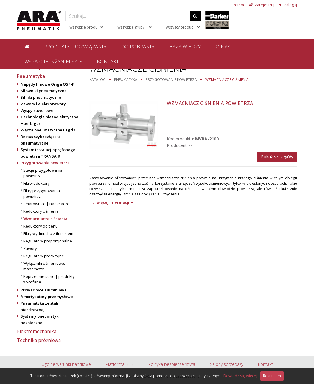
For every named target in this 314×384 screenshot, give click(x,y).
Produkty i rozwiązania (75, 46)
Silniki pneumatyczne (41, 97)
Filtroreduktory (36, 183)
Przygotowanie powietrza (45, 162)
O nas (223, 46)
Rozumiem (272, 375)
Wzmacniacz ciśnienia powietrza (210, 103)
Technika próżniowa (39, 340)
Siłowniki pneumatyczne (44, 90)
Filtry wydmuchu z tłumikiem (48, 233)
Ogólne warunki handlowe (66, 364)
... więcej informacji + (111, 202)
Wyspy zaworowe (37, 110)
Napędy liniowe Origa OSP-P (47, 84)
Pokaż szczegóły (277, 156)
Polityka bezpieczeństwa (171, 364)
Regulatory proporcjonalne (47, 241)
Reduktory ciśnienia (41, 211)
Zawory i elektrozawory (43, 103)
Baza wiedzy (185, 46)
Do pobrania (137, 46)
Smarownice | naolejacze (46, 203)
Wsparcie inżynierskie (53, 61)
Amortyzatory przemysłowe (47, 296)
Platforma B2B (119, 364)
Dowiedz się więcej (240, 375)
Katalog (97, 79)
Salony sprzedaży (226, 364)
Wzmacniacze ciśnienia (45, 218)
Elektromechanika (36, 331)
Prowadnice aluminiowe (44, 290)
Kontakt (108, 61)
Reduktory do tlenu (40, 226)
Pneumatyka (31, 76)
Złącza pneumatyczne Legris (48, 130)
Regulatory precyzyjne (43, 255)
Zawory (30, 248)
